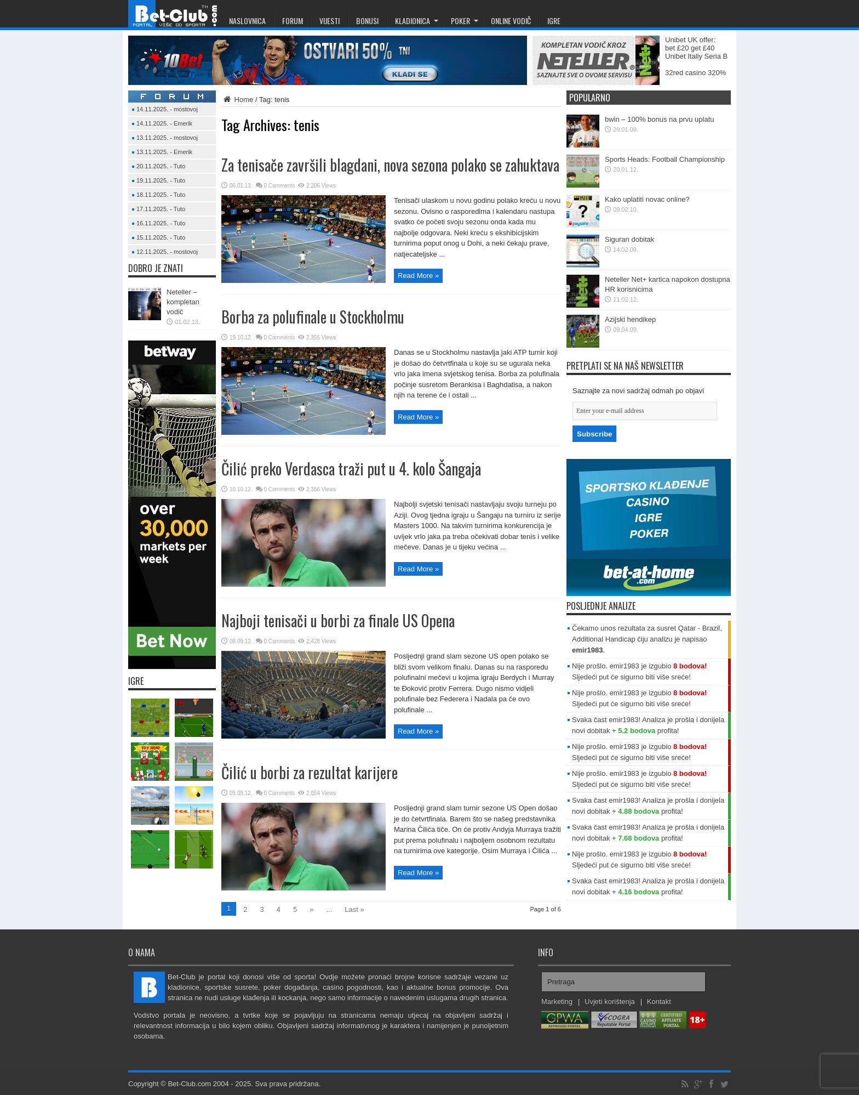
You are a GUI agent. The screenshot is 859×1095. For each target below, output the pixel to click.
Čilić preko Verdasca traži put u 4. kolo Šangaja (351, 468)
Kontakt (659, 1001)
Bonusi (367, 20)
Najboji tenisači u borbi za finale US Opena (338, 620)
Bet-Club (174, 13)
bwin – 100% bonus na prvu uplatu (659, 119)
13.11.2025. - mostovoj (167, 137)
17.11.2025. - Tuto (160, 209)
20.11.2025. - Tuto (160, 166)
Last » (354, 909)
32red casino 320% (695, 73)
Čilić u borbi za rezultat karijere (309, 772)
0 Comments (279, 186)
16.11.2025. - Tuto (160, 223)
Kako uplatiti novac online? (647, 199)
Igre (553, 20)
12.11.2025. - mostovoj (167, 251)
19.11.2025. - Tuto (160, 180)
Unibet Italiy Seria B (696, 56)
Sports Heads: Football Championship (665, 159)
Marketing (556, 1001)
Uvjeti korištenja (610, 1001)
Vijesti (329, 20)
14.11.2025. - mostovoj (167, 109)
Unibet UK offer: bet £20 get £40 (690, 44)
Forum (292, 20)
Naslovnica (247, 20)
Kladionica (416, 20)
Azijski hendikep (630, 319)
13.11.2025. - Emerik (164, 152)
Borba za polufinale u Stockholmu (312, 316)
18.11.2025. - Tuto (160, 194)
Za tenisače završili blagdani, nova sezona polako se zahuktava (390, 165)
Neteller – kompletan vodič (183, 302)
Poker (464, 20)
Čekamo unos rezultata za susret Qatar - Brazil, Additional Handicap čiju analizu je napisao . (647, 639)
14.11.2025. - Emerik (164, 123)
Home (237, 99)
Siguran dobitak (629, 239)
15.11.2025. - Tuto (160, 237)
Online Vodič (511, 20)
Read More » (418, 275)
